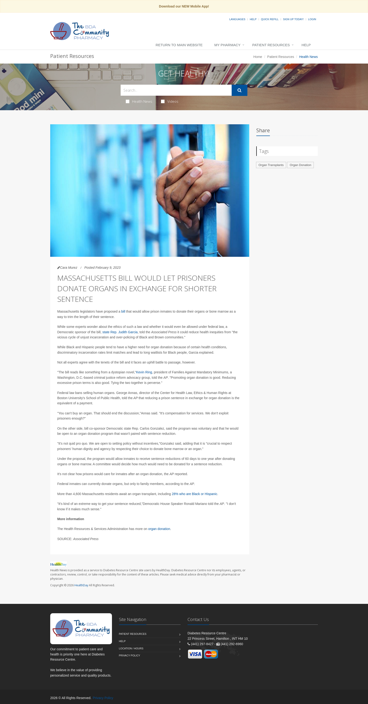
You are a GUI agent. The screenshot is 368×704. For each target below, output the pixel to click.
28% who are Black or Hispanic (194, 494)
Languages (237, 19)
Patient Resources (271, 45)
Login (312, 19)
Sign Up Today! (293, 19)
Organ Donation (300, 165)
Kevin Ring (144, 372)
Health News (139, 101)
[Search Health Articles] (176, 90)
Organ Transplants (271, 165)
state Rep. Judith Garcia (120, 332)
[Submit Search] (239, 90)
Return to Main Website (179, 45)
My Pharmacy (227, 45)
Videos (169, 101)
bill (123, 311)
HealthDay (81, 585)
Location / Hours (131, 648)
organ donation (159, 529)
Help (253, 19)
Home (257, 57)
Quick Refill (270, 19)
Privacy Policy (129, 655)
